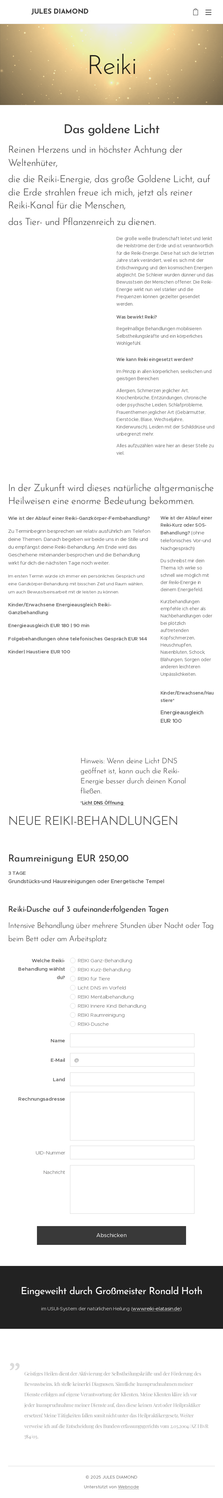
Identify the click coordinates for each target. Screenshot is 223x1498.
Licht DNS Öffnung (103, 803)
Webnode (128, 1487)
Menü (208, 12)
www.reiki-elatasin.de (156, 1308)
